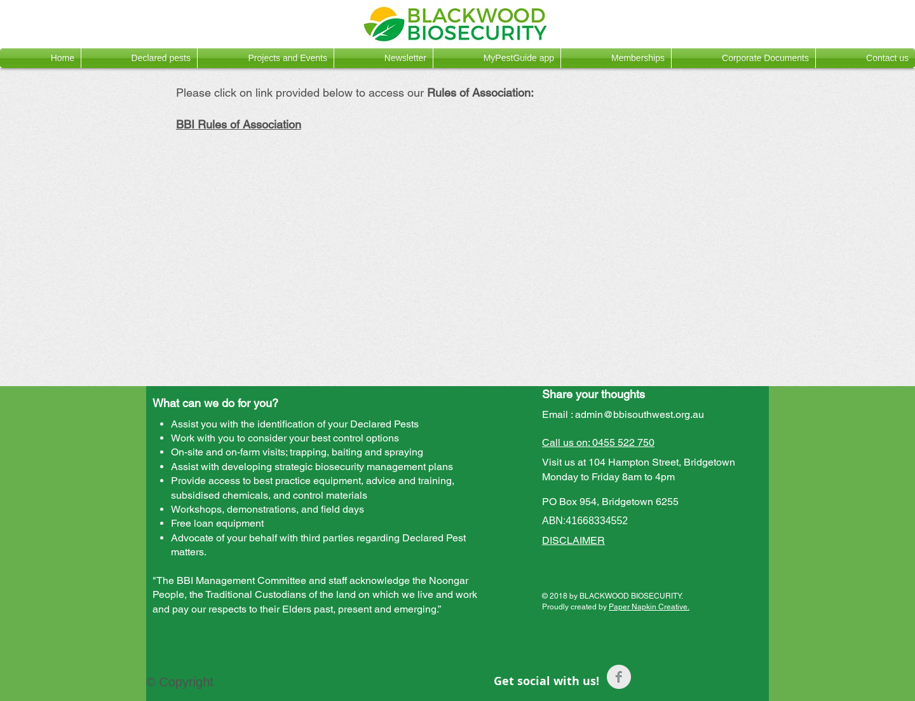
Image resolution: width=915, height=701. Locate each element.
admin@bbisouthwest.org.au (639, 414)
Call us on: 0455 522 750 (598, 442)
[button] (139, 58)
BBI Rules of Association (238, 124)
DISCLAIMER (573, 540)
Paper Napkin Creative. (649, 606)
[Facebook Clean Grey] (619, 677)
